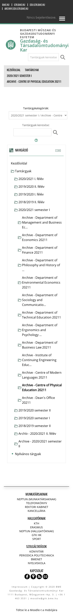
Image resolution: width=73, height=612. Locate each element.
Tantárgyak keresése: (36, 125)
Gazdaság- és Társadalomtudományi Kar (44, 45)
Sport (36, 539)
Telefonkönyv (36, 503)
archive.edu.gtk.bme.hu (16, 8)
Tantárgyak (23, 171)
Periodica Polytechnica (36, 555)
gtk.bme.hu (19, 4)
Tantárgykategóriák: (36, 108)
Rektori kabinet (36, 507)
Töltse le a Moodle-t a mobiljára (36, 610)
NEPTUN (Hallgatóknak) (36, 531)
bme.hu (5, 4)
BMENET (36, 559)
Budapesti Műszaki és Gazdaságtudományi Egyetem (38, 33)
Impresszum (20, 586)
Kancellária (36, 511)
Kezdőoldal (19, 163)
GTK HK (36, 535)
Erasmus (36, 527)
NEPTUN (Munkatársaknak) (36, 499)
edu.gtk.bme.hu (37, 4)
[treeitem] (36, 163)
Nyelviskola (36, 563)
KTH (36, 523)
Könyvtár (36, 551)
